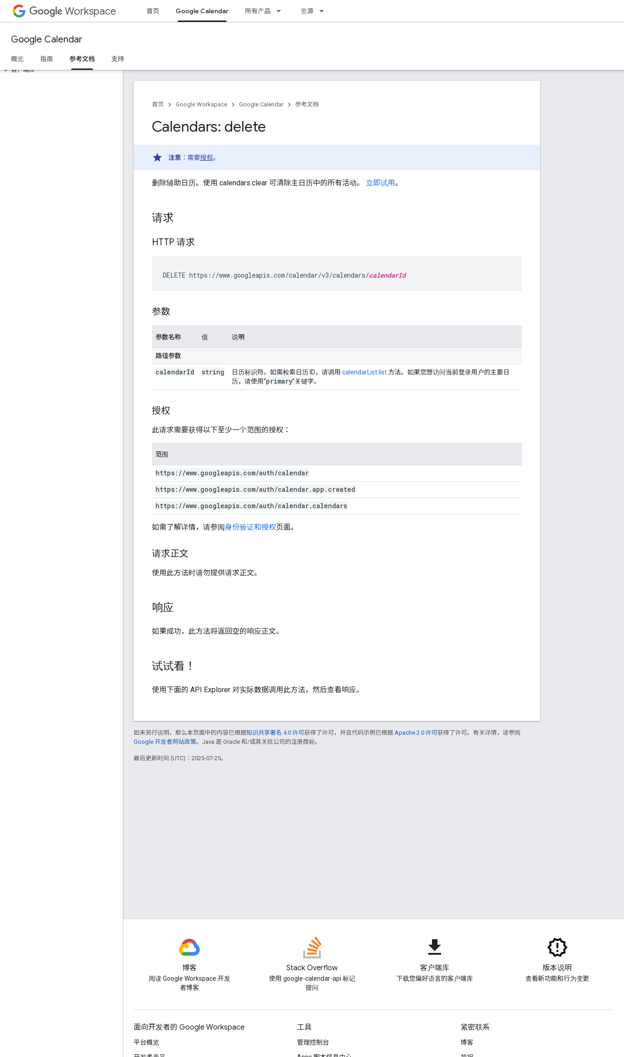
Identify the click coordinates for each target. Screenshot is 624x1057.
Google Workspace (201, 104)
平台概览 (146, 1042)
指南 (46, 59)
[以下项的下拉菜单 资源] (324, 11)
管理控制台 (313, 1042)
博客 (467, 1042)
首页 (152, 11)
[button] (59, 69)
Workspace (72, 11)
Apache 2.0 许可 (416, 732)
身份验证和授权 (250, 527)
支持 (117, 59)
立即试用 (380, 183)
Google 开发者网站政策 (165, 741)
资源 (307, 11)
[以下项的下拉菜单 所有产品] (281, 11)
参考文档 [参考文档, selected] (82, 59)
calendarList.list (364, 372)
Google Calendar (47, 39)
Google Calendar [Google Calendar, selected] (202, 11)
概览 (17, 59)
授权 (206, 157)
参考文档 (307, 104)
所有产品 (257, 11)
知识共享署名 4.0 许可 (275, 732)
